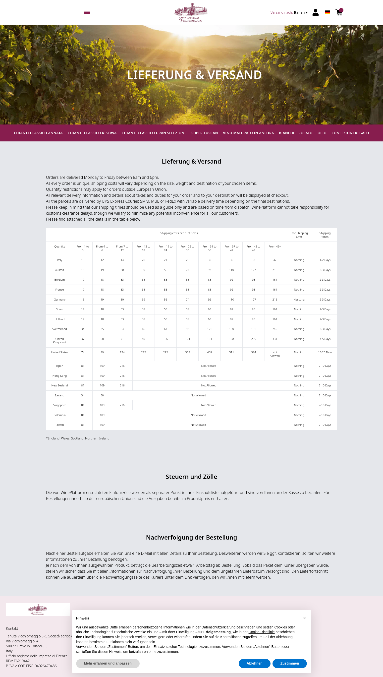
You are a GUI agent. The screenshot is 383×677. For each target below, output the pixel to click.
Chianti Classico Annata (38, 132)
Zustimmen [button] (289, 663)
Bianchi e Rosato (296, 132)
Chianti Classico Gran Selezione (154, 132)
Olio (322, 132)
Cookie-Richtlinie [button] (262, 632)
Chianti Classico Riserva (92, 132)
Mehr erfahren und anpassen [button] (108, 663)
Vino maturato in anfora (248, 132)
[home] (191, 12)
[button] (305, 618)
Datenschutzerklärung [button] (218, 627)
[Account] (315, 12)
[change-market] (290, 12)
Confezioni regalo (350, 132)
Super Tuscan (204, 132)
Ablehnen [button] (255, 663)
